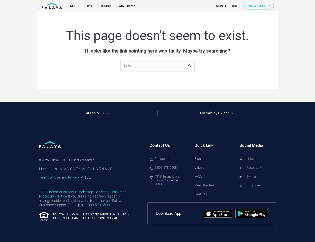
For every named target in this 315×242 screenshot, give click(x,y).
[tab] (97, 113)
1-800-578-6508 (97, 205)
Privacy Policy (79, 177)
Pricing (87, 5)
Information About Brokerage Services (78, 192)
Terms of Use (49, 177)
